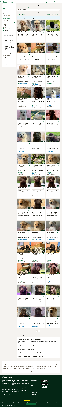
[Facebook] (43, 387)
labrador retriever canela (41, 366)
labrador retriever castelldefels (6, 370)
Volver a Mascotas (6, 7)
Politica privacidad (34, 383)
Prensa (32, 387)
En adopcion (11, 13)
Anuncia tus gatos (34, 394)
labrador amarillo (29, 371)
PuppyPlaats (21, 400)
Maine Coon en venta (15, 391)
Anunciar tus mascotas (35, 390)
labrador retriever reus (7, 368)
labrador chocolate (29, 366)
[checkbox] (4, 26)
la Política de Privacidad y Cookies (19, 403)
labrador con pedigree (41, 364)
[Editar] (14, 48)
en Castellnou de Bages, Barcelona (27, 7)
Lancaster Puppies (40, 400)
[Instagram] (46, 387)
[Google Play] (44, 381)
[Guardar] (29, 32)
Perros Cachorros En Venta (6, 381)
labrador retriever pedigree (53, 364)
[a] (12, 68)
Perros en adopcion (24, 397)
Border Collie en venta (6, 391)
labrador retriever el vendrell (19, 368)
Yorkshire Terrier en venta (5, 387)
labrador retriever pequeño (42, 371)
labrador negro (28, 364)
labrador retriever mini (30, 368)
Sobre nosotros (33, 382)
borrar (13, 21)
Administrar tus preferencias (40, 403)
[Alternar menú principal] (1, 2)
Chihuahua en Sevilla (25, 390)
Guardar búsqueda (21, 14)
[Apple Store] (45, 384)
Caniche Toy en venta (6, 394)
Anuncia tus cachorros (35, 392)
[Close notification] (58, 17)
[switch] (9, 19)
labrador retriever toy (52, 366)
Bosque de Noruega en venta (16, 384)
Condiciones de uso (34, 389)
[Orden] (53, 14)
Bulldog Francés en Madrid (24, 385)
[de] (6, 68)
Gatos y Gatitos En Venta (16, 381)
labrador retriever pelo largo (42, 368)
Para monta (6, 15)
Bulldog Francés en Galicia (24, 393)
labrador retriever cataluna (19, 366)
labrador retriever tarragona (19, 364)
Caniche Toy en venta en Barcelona (25, 395)
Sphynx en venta (15, 387)
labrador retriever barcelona (8, 366)
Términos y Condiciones (8, 403)
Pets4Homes (11, 400)
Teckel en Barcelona (25, 383)
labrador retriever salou (7, 364)
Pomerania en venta (6, 389)
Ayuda (32, 385)
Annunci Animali (33, 400)
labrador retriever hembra (19, 371)
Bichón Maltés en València (24, 388)
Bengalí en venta (15, 389)
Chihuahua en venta (5, 383)
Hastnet (16, 400)
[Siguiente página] (42, 331)
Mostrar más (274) (12, 44)
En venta (5, 13)
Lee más (57, 12)
